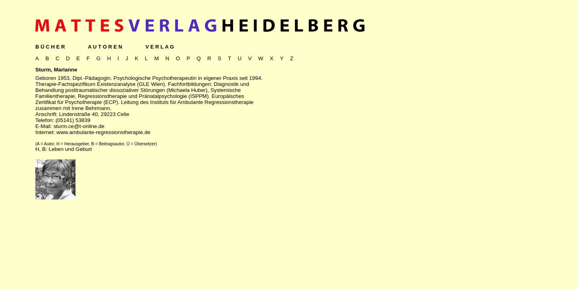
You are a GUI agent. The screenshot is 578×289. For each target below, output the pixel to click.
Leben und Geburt (70, 149)
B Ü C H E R (50, 47)
